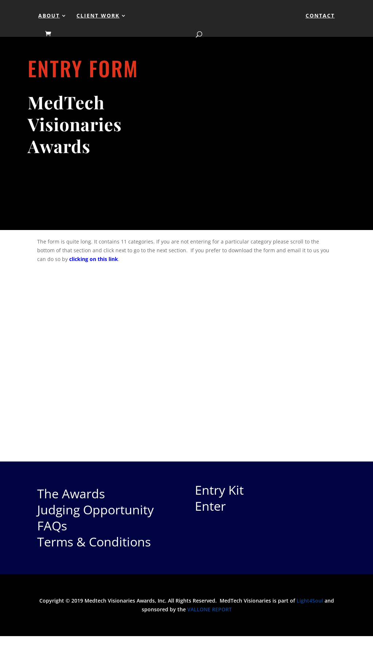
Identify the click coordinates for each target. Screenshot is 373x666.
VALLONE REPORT (209, 609)
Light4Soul (310, 600)
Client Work (97, 16)
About (49, 16)
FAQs (52, 525)
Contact (320, 16)
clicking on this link (93, 259)
